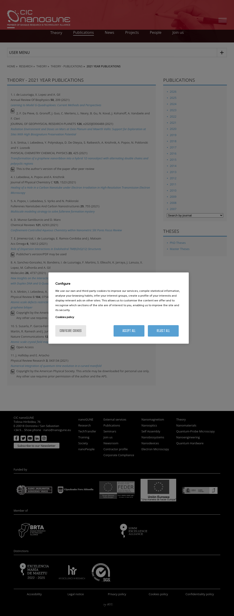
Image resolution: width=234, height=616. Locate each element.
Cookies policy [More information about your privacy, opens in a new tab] (64, 317)
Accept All (129, 331)
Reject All (163, 331)
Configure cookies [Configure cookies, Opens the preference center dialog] (71, 331)
